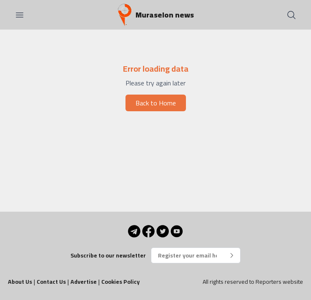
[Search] (291, 15)
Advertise (83, 282)
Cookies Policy (120, 282)
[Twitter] (162, 231)
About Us (20, 282)
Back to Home (155, 103)
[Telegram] (134, 231)
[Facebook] (148, 231)
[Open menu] (19, 15)
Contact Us (51, 282)
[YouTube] (177, 231)
